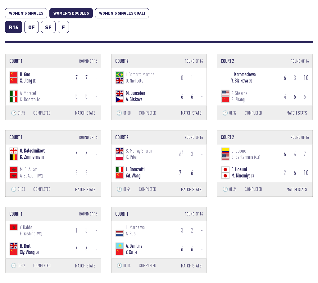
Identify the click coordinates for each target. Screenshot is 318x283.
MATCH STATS (85, 113)
